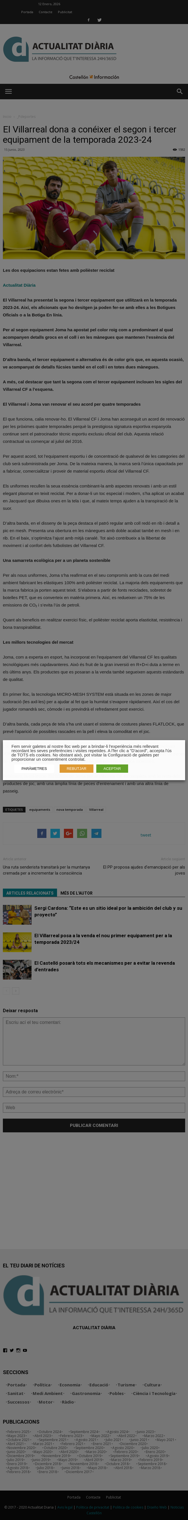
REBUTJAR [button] (77, 768)
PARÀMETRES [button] (34, 768)
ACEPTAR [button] (112, 768)
